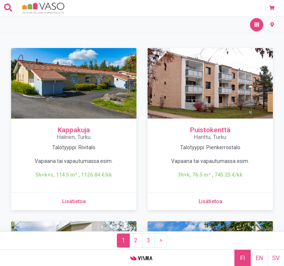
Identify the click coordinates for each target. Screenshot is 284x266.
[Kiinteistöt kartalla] (271, 24)
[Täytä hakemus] (271, 8)
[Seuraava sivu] (161, 240)
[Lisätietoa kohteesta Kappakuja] (74, 201)
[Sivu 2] (135, 240)
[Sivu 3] (148, 240)
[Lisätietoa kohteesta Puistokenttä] (210, 201)
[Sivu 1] (123, 240)
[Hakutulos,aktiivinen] (256, 24)
